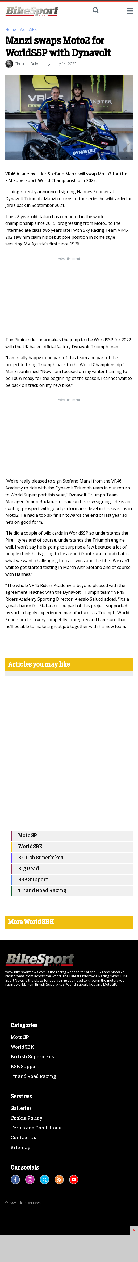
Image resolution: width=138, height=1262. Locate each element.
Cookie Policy (27, 1118)
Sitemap (20, 1147)
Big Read (28, 868)
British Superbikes (40, 857)
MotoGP (27, 835)
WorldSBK (28, 29)
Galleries (21, 1108)
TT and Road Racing (42, 890)
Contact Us (23, 1138)
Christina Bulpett (29, 63)
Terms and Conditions (36, 1128)
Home (10, 29)
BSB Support (33, 879)
